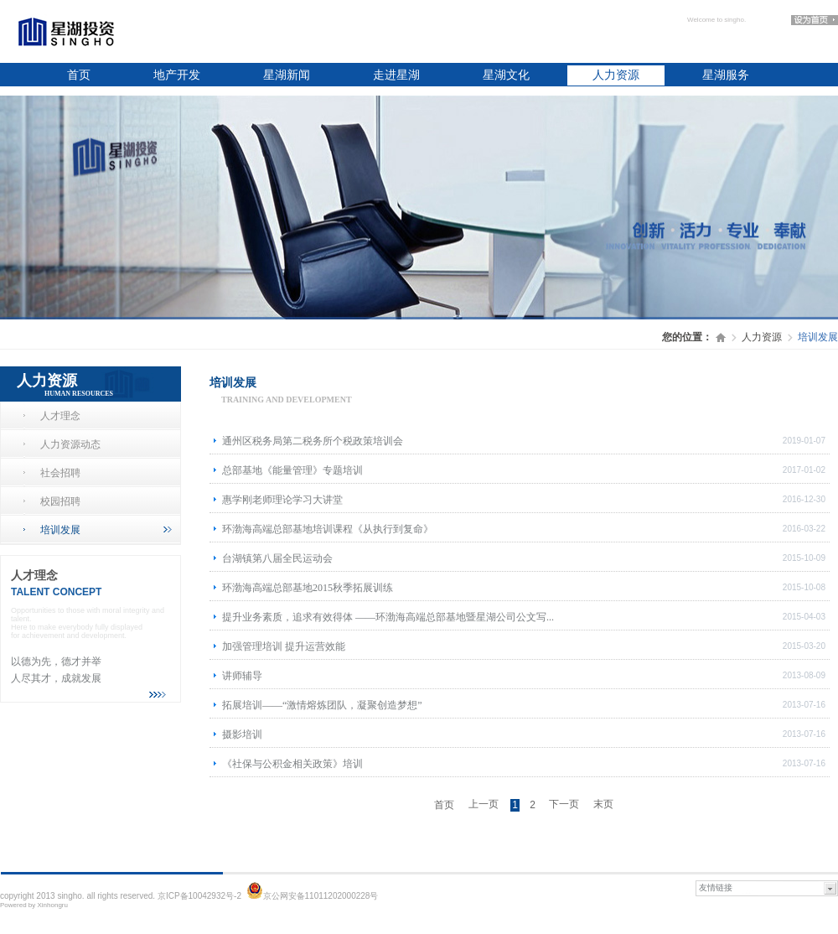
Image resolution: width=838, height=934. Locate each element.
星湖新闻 (286, 75)
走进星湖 (396, 75)
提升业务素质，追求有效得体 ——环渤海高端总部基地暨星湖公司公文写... (388, 617)
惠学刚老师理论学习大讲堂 (282, 500)
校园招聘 (60, 501)
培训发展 (106, 530)
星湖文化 (506, 75)
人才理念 (60, 416)
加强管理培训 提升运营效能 (283, 646)
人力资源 (615, 75)
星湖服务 (725, 75)
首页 (79, 75)
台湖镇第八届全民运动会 (277, 558)
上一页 (483, 804)
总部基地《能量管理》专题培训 (292, 470)
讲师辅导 (242, 676)
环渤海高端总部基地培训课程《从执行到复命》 (327, 529)
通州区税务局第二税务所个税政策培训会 (312, 441)
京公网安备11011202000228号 (321, 895)
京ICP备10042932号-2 (199, 895)
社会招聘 (60, 473)
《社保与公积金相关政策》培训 (292, 764)
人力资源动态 (70, 444)
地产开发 (176, 75)
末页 (603, 804)
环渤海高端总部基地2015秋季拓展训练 (307, 588)
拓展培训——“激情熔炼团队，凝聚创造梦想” (322, 705)
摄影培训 (242, 734)
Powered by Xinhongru (34, 905)
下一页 (564, 804)
